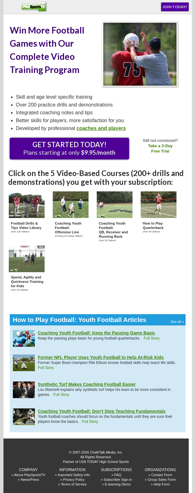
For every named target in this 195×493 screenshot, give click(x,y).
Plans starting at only (69, 148)
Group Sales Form (162, 479)
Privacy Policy (73, 479)
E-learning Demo (118, 484)
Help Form (162, 484)
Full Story (152, 338)
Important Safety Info (74, 475)
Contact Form (161, 475)
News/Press (30, 479)
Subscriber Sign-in (118, 479)
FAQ (117, 475)
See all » (177, 322)
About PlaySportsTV (29, 475)
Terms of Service (74, 484)
